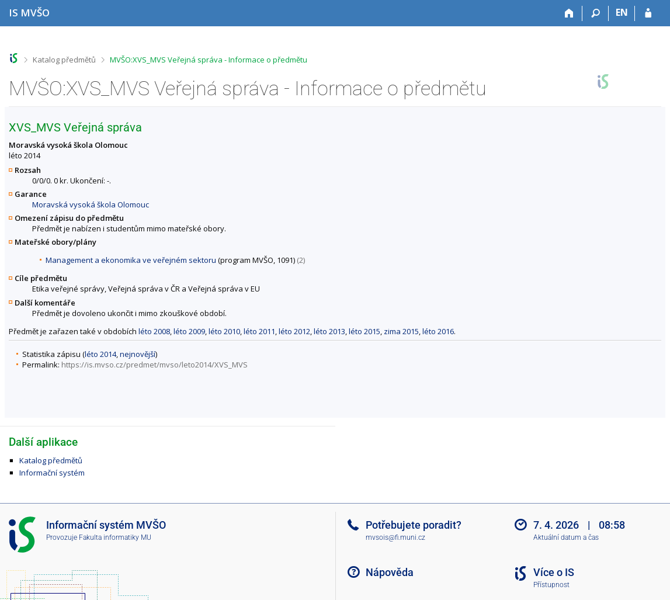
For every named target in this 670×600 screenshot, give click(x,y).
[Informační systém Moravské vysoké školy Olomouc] (29, 12)
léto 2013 (329, 331)
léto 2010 (224, 331)
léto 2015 (364, 331)
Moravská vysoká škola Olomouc (90, 204)
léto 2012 (294, 331)
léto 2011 (259, 331)
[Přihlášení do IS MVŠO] (648, 13)
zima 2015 (401, 331)
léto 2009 (189, 331)
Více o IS (553, 572)
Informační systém (52, 472)
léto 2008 (154, 331)
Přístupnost (551, 585)
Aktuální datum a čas (566, 537)
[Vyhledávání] (595, 13)
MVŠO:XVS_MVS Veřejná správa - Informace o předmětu (208, 59)
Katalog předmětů (64, 59)
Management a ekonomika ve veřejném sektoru (131, 260)
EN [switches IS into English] (622, 12)
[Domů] (569, 13)
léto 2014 (100, 354)
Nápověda (390, 572)
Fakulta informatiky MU (115, 537)
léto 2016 (438, 331)
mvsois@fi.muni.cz (395, 537)
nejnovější (137, 354)
